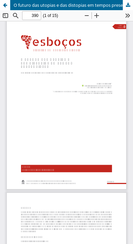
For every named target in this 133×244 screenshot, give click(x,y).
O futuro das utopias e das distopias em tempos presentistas (73, 5)
